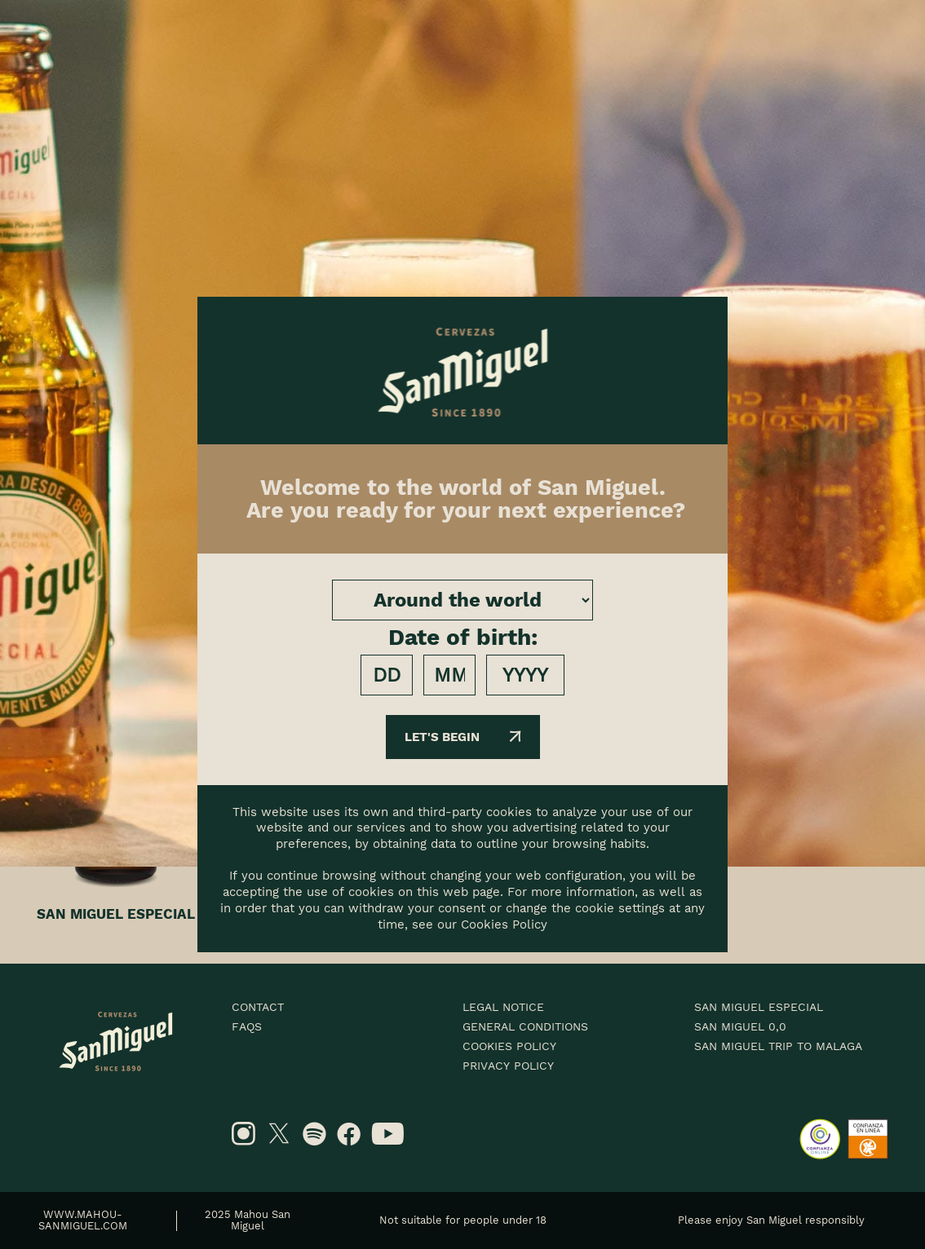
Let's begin (463, 737)
